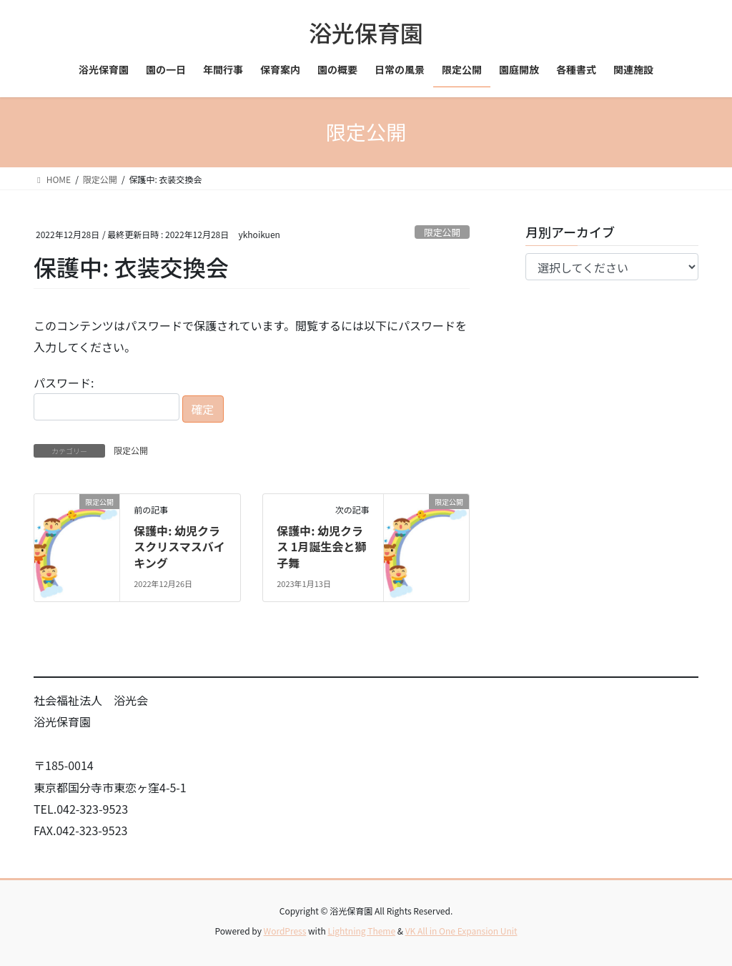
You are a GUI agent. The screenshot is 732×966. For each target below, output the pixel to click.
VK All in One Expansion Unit (461, 931)
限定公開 (442, 232)
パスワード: (106, 397)
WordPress (285, 931)
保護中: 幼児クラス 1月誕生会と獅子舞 (321, 546)
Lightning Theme (361, 931)
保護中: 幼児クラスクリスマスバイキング (179, 546)
